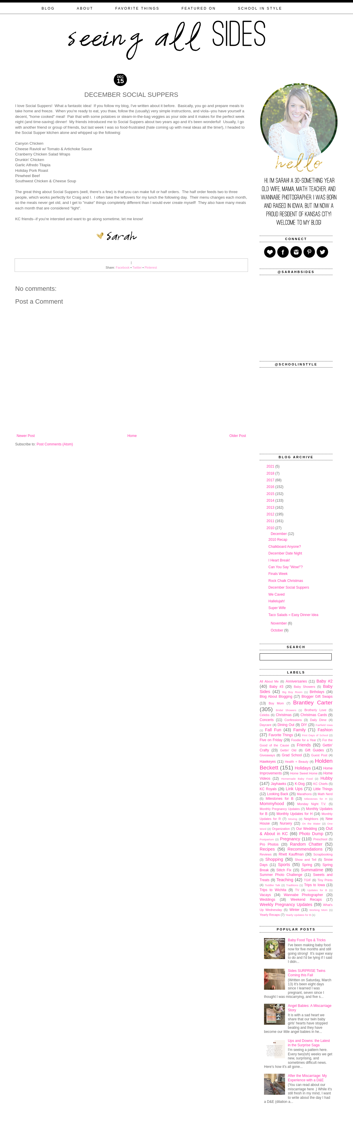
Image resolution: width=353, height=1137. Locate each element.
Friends (304, 745)
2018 (271, 473)
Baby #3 (276, 687)
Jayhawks (278, 784)
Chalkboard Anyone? (284, 547)
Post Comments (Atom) (54, 444)
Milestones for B (279, 799)
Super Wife (277, 608)
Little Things (323, 789)
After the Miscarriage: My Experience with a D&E (307, 1078)
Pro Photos (269, 844)
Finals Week (278, 574)
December (279, 534)
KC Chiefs (320, 784)
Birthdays (317, 692)
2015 (271, 494)
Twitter (137, 267)
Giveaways (267, 755)
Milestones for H (315, 798)
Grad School (292, 755)
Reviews (266, 854)
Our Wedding (306, 829)
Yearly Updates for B (298, 914)
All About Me (269, 681)
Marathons (304, 794)
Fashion (325, 729)
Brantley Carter (313, 702)
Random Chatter (306, 844)
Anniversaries (296, 681)
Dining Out (285, 725)
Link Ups (294, 788)
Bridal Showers (286, 710)
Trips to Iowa (314, 885)
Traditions (292, 885)
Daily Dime (318, 720)
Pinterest (150, 267)
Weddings (267, 900)
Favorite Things (281, 735)
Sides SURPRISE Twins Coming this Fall (307, 973)
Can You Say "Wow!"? (285, 567)
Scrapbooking (323, 854)
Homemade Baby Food (297, 778)
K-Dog (300, 784)
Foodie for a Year (303, 740)
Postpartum (267, 839)
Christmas (283, 715)
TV (297, 890)
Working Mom (319, 910)
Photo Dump (311, 833)
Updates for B (317, 890)
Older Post (237, 436)
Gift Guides (314, 750)
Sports (284, 864)
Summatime (312, 869)
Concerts (267, 720)
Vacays (265, 895)
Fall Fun (273, 729)
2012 (271, 514)
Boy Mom (276, 703)
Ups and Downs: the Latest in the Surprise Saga (309, 1043)
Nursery (286, 823)
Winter (294, 910)
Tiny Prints (325, 880)
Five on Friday (271, 740)
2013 (271, 507)
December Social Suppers (288, 587)
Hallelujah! (276, 601)
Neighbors (311, 819)
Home (132, 436)
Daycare (265, 725)
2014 (271, 500)
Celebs (265, 715)
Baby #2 (325, 681)
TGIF (307, 880)
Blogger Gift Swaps (317, 697)
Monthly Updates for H (295, 814)
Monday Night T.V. (311, 804)
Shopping (274, 859)
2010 (271, 528)
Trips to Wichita (273, 890)
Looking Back (277, 794)
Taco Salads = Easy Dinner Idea (293, 615)
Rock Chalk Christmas (285, 581)
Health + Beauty (296, 761)
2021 (271, 466)
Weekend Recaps (306, 900)
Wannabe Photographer (303, 895)
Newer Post (26, 436)
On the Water (311, 823)
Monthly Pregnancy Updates (280, 809)
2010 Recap (277, 540)
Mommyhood (272, 803)
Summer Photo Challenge (281, 875)
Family (299, 729)
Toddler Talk (272, 885)
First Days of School (315, 735)
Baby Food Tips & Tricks (307, 940)
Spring (307, 865)
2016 (271, 487)
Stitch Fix (283, 870)
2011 (271, 521)
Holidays (303, 768)
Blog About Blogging (276, 697)
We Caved (276, 594)
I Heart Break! (279, 560)
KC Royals (268, 789)
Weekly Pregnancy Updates (286, 904)
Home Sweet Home (303, 773)
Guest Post (319, 755)
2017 (271, 480)
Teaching (285, 879)
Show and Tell (306, 859)
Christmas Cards (313, 715)
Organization (281, 828)
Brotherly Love (315, 710)
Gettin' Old (288, 750)
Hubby (326, 778)
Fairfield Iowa (324, 725)
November (279, 623)
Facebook (123, 267)
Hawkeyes (268, 762)
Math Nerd (325, 794)
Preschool (320, 839)
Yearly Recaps (270, 914)
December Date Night (285, 553)
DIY (304, 725)
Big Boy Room (292, 692)
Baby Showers (304, 686)
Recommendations (305, 849)
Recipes (267, 849)
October (277, 630)
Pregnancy (290, 839)
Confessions (293, 720)
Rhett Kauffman (291, 854)
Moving (292, 819)
